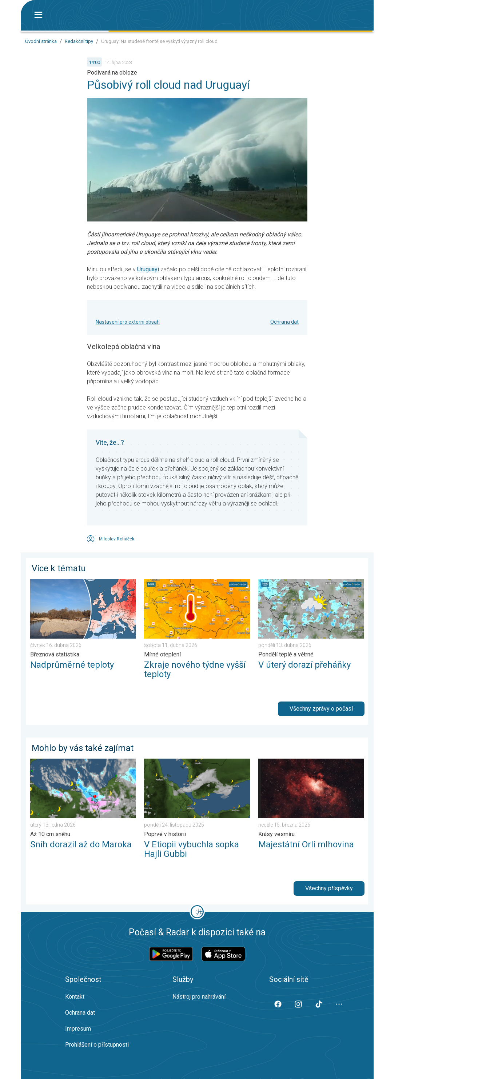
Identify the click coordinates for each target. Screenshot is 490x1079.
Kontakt (74, 996)
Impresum (78, 1028)
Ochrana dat (284, 322)
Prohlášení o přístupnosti (97, 1044)
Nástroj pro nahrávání (199, 996)
